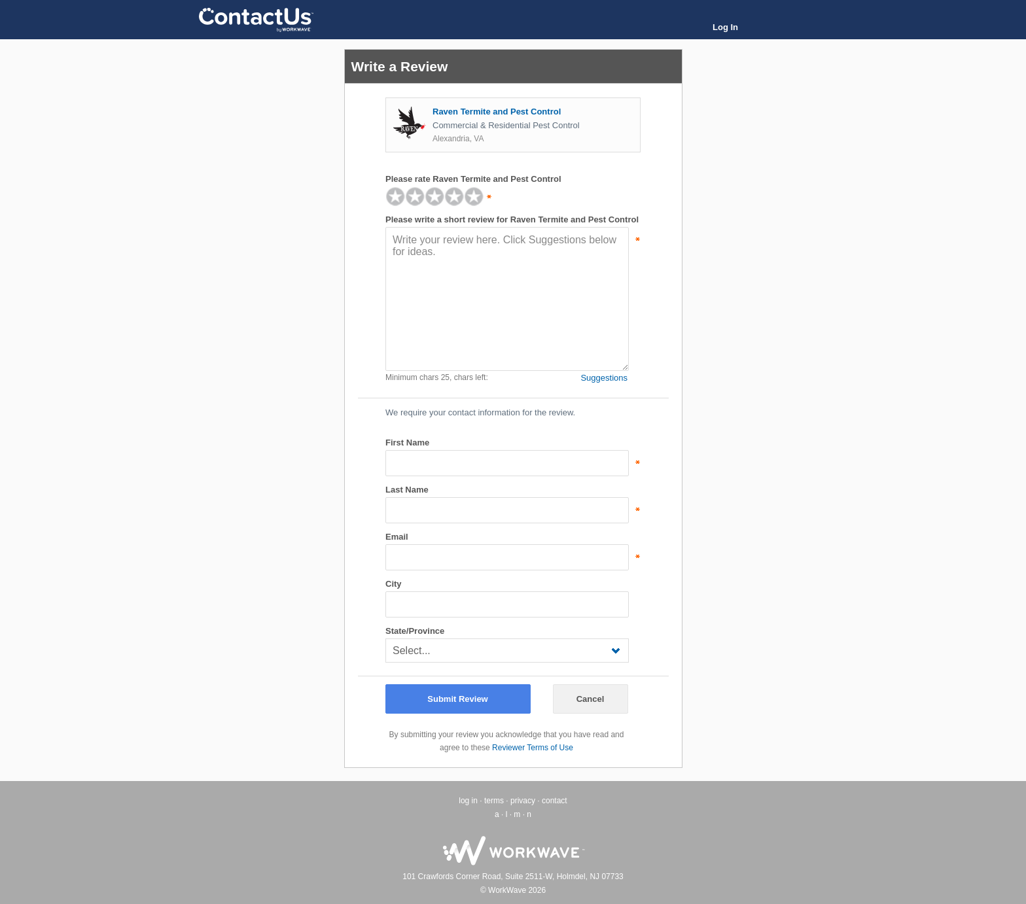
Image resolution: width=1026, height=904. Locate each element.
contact (554, 800)
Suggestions (604, 378)
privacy (522, 800)
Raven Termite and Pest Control (497, 111)
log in (468, 800)
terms (494, 800)
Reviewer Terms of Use (532, 747)
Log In (725, 27)
